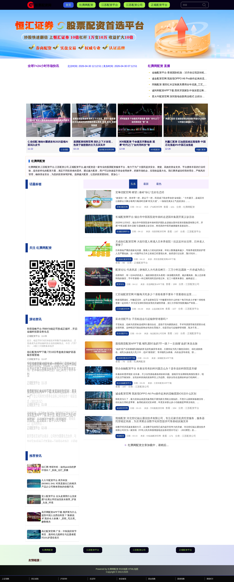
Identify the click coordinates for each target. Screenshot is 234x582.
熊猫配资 (120, 436)
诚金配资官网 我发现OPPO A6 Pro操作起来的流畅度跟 (182, 78)
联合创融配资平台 (124, 383)
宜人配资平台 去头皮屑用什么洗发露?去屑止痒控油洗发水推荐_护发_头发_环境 (59, 499)
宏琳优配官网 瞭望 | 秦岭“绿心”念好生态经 (139, 192)
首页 (68, 4)
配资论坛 (120, 284)
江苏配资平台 (109, 4)
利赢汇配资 (201, 150)
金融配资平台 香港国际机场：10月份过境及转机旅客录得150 (185, 72)
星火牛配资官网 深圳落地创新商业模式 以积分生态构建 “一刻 (185, 96)
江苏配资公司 (134, 4)
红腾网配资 (86, 4)
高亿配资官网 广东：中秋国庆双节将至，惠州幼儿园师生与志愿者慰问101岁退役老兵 (59, 534)
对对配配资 (155, 150)
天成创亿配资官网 (124, 259)
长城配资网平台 (123, 232)
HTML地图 (133, 569)
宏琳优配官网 (122, 207)
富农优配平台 (122, 333)
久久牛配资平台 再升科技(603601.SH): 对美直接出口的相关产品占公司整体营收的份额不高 (59, 483)
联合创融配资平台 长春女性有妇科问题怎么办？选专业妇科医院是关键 (156, 368)
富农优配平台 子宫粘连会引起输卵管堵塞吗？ (141, 319)
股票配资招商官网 (106, 150)
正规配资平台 (159, 4)
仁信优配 (64, 150)
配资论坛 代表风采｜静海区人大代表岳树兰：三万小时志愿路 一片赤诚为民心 (160, 269)
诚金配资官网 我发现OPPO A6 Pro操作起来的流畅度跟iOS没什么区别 (155, 393)
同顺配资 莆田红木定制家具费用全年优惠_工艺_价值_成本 (183, 84)
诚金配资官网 (122, 408)
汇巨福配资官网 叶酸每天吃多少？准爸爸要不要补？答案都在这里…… (156, 294)
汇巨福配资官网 (123, 309)
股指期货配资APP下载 (126, 358)
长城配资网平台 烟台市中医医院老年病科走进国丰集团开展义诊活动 (154, 217)
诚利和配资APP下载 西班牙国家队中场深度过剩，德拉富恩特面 (186, 90)
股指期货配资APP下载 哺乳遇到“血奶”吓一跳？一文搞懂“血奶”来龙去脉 (156, 343)
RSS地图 (123, 569)
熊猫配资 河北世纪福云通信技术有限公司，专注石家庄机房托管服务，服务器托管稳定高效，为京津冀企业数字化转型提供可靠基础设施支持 (160, 420)
